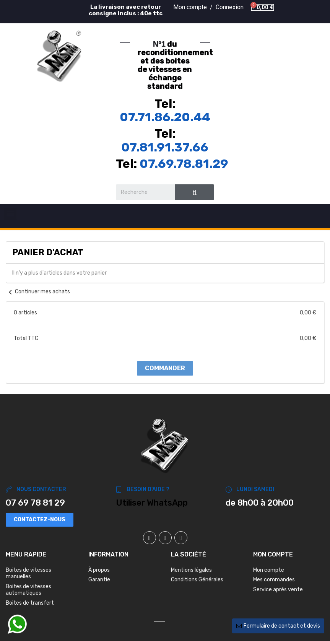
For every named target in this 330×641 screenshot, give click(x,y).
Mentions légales (191, 570)
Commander (165, 368)
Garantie (99, 579)
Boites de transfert (30, 603)
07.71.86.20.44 (165, 117)
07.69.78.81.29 (184, 163)
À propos (99, 570)
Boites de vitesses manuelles (28, 573)
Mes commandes (274, 579)
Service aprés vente (278, 589)
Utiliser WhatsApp (152, 503)
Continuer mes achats (38, 291)
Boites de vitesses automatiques (28, 590)
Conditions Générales (197, 579)
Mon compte (268, 570)
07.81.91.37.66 (164, 147)
